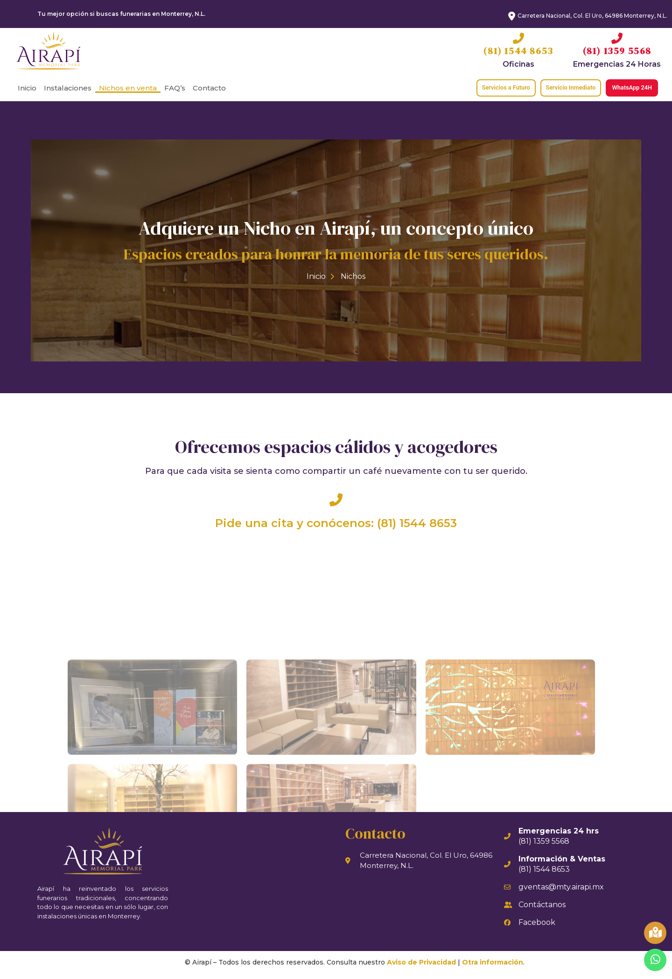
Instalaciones (67, 87)
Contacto (209, 87)
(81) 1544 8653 (518, 50)
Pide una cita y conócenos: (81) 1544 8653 (336, 528)
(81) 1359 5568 (617, 50)
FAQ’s (174, 87)
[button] (498, 88)
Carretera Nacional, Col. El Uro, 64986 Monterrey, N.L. (592, 15)
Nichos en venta (128, 87)
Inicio (27, 87)
